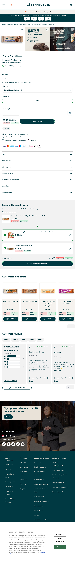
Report (31, 381)
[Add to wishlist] (69, 113)
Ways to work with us (41, 501)
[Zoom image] (22, 29)
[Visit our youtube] (23, 444)
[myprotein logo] (38, 4)
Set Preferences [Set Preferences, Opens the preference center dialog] (60, 533)
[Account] (66, 4)
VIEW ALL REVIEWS (10, 381)
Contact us (9, 465)
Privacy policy (39, 479)
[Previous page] (68, 387)
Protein (23, 462)
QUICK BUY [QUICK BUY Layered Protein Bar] (11, 319)
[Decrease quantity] (5, 113)
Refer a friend (58, 464)
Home (4, 24)
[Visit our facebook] (9, 444)
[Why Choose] (37, 167)
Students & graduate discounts (59, 476)
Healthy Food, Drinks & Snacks (23, 24)
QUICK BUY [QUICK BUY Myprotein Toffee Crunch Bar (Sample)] (48, 319)
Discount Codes (58, 470)
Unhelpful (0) (44, 378)
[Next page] (72, 387)
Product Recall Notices (10, 500)
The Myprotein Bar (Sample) (66, 302)
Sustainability (38, 506)
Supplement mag (58, 482)
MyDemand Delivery (9, 492)
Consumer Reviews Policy (41, 490)
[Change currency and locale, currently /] (37, 436)
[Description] (37, 155)
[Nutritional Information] (37, 180)
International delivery (9, 475)
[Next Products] (73, 326)
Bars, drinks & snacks (25, 473)
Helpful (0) (33, 378)
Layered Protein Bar (10, 301)
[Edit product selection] (70, 235)
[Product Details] (37, 192)
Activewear (24, 467)
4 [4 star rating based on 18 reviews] (15, 339)
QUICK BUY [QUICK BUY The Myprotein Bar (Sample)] (66, 319)
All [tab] (5, 78)
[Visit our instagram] (4, 444)
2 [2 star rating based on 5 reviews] (32, 339)
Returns (8, 469)
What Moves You (58, 492)
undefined (37, 90)
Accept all (60, 547)
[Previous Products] (69, 326)
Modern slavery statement (39, 473)
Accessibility (38, 510)
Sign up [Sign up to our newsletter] (8, 417)
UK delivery (9, 486)
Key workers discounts (60, 487)
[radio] (37, 101)
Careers (37, 515)
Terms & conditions (41, 484)
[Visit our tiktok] (13, 444)
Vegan (22, 489)
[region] (37, 542)
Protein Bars (37, 24)
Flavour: (5, 86)
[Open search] (10, 4)
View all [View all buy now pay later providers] (33, 140)
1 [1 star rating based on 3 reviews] (40, 339)
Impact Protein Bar (48, 24)
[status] (11, 113)
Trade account (39, 496)
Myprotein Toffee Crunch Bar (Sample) (48, 303)
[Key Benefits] (37, 161)
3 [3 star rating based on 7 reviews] (24, 339)
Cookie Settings (8, 431)
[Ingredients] (37, 186)
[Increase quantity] (17, 113)
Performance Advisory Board (42, 521)
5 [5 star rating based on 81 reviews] (6, 339)
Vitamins (23, 484)
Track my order (10, 482)
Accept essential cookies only (60, 540)
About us (37, 462)
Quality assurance (40, 467)
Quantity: (6, 109)
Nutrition (10, 24)
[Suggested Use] (37, 173)
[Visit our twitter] (18, 444)
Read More (32, 371)
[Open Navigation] (3, 4)
